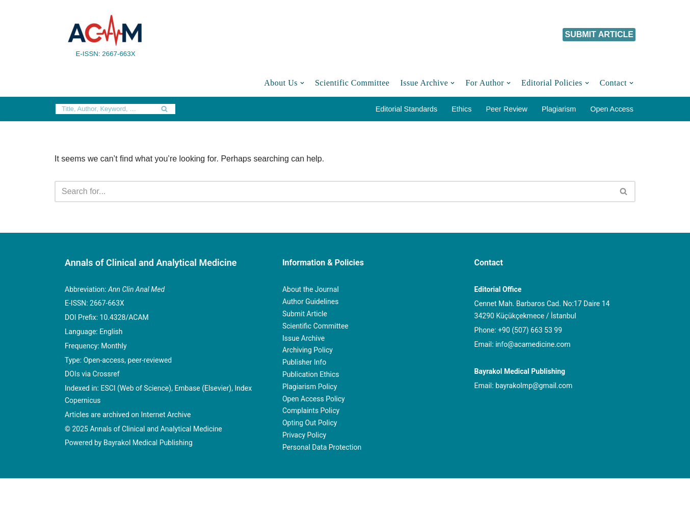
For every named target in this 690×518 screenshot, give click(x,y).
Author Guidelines (310, 301)
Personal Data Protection (321, 447)
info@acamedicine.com (532, 344)
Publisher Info (304, 362)
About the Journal (310, 289)
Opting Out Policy (309, 423)
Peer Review (506, 109)
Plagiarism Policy (309, 387)
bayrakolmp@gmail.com (533, 385)
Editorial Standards (407, 109)
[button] (302, 83)
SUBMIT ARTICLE (599, 34)
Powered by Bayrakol (315, 491)
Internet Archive (166, 415)
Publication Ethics (310, 374)
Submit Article (304, 314)
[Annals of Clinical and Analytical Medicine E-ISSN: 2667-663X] (105, 34)
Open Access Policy (313, 399)
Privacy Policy (304, 435)
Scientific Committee (352, 82)
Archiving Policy (307, 350)
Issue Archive (303, 338)
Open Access (611, 109)
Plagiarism (559, 109)
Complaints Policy (310, 410)
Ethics (461, 109)
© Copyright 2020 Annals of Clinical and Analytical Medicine (162, 491)
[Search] (104, 109)
